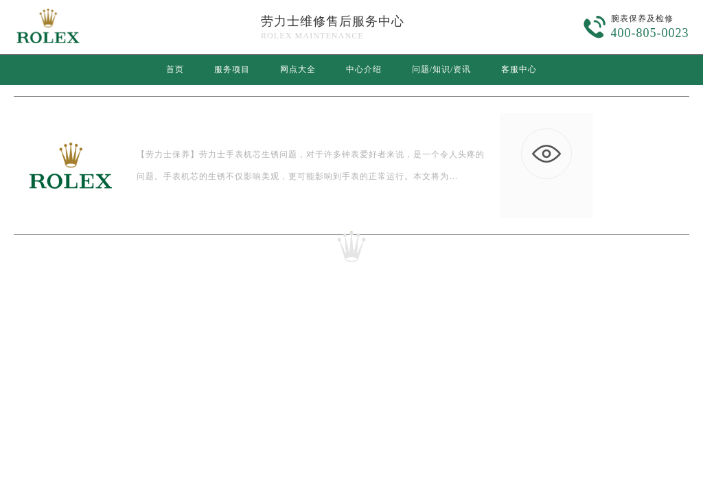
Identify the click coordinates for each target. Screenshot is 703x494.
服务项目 (232, 69)
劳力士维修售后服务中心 (332, 21)
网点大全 (298, 69)
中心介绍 (364, 69)
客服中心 (519, 69)
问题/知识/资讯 (442, 69)
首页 (175, 69)
